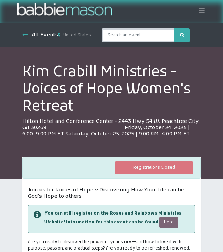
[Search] (182, 35)
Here (169, 222)
